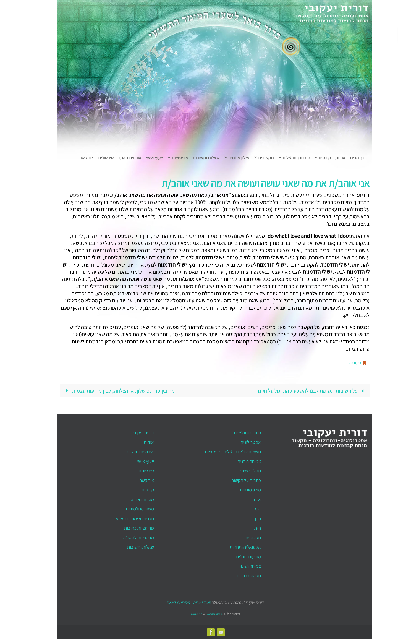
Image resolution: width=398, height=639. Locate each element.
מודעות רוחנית (232, 557)
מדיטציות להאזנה (123, 537)
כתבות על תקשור (230, 480)
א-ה (241, 499)
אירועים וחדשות (124, 451)
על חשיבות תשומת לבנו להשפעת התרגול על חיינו (296, 390)
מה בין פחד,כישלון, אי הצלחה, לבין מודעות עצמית (103, 390)
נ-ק (242, 518)
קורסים (132, 490)
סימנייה (339, 363)
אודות (133, 442)
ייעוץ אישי (129, 461)
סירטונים (130, 471)
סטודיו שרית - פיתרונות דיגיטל (172, 602)
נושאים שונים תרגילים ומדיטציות (217, 451)
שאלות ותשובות (124, 547)
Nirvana (181, 614)
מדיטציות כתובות (123, 528)
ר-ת (242, 528)
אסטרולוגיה (235, 442)
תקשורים (237, 537)
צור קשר (131, 480)
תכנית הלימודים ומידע (119, 518)
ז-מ (242, 509)
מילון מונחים (234, 490)
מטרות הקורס (126, 499)
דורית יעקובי (127, 432)
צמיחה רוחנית (233, 461)
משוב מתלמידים (124, 509)
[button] (391, 35)
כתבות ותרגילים (231, 432)
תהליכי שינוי (234, 471)
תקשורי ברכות (233, 576)
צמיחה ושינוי (234, 566)
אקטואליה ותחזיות (229, 547)
